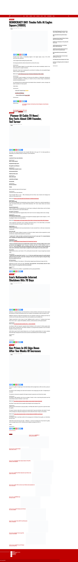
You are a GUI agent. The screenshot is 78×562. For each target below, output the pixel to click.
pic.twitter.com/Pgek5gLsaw (19, 93)
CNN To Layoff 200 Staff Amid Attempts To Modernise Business (26, 198)
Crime (53, 16)
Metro (34, 16)
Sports (45, 16)
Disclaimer (14, 553)
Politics (27, 16)
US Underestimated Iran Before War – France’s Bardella (24, 323)
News (24, 16)
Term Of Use (14, 554)
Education (37, 16)
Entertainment (49, 16)
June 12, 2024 (27, 95)
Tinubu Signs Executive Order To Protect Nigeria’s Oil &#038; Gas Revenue (28, 413)
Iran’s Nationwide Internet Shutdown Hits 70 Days (61, 59)
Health (42, 16)
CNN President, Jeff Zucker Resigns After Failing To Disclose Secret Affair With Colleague (31, 220)
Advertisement (14, 553)
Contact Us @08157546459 (16, 552)
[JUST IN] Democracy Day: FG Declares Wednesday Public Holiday (31, 73)
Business (31, 16)
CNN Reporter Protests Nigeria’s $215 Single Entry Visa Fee (25, 241)
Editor (12, 125)
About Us (13, 551)
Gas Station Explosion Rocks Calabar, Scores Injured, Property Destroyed (28, 401)
